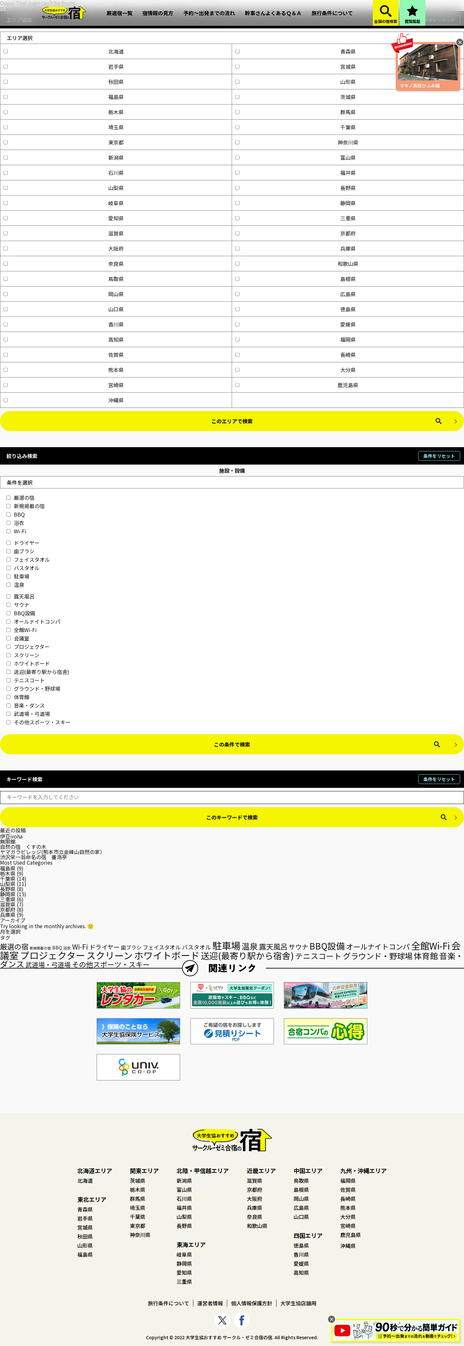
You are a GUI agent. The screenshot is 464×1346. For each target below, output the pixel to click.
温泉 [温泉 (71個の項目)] (250, 946)
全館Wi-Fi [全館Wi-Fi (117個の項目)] (430, 945)
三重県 (295, 218)
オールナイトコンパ (33, 621)
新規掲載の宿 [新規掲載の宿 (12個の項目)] (40, 948)
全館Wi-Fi (21, 629)
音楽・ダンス (25, 705)
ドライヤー (23, 542)
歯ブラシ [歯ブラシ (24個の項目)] (131, 947)
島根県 (295, 279)
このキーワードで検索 (232, 817)
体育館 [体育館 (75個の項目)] (426, 955)
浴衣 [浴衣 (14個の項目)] (67, 947)
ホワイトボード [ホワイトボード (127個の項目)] (166, 955)
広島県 (295, 294)
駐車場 (17, 576)
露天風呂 (20, 596)
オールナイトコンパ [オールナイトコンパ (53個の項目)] (378, 946)
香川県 (64, 324)
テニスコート (25, 680)
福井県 (295, 172)
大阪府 (64, 248)
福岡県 (295, 339)
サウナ (17, 604)
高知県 (64, 339)
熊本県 (64, 370)
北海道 (64, 51)
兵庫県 (295, 248)
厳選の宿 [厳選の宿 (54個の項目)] (14, 946)
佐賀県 (64, 354)
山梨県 (64, 188)
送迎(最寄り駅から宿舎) (37, 671)
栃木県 (64, 112)
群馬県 (295, 112)
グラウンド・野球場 (33, 688)
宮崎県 (64, 385)
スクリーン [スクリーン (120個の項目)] (109, 955)
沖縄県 (64, 400)
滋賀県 (64, 233)
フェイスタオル (28, 559)
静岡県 (295, 203)
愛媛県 (295, 324)
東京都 (64, 142)
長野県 (295, 188)
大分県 (295, 370)
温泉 (15, 584)
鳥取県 (64, 279)
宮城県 (295, 66)
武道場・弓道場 (28, 713)
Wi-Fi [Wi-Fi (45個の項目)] (80, 946)
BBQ (15, 514)
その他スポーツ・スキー (38, 722)
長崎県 (295, 354)
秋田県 (64, 81)
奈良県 (64, 263)
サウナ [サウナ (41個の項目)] (298, 946)
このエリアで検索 (232, 421)
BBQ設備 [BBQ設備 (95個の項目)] (327, 945)
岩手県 (64, 66)
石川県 (64, 172)
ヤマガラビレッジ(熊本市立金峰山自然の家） (52, 852)
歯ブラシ (20, 551)
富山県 (295, 157)
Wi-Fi (16, 531)
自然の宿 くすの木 (23, 846)
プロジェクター (28, 646)
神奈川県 (296, 142)
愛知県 (64, 218)
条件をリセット (439, 456)
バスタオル (23, 567)
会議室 (17, 638)
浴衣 (15, 522)
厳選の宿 (20, 497)
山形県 (295, 81)
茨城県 (295, 97)
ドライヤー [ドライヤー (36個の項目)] (104, 946)
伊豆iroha (11, 836)
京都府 (295, 233)
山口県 (64, 309)
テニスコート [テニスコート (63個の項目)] (318, 955)
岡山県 (64, 294)
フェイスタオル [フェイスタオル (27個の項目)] (162, 947)
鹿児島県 (296, 385)
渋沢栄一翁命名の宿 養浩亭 (33, 857)
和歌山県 (296, 263)
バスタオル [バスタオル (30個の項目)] (196, 947)
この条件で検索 (232, 744)
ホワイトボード (28, 663)
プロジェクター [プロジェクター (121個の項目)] (52, 955)
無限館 (7, 841)
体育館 (17, 696)
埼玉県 (64, 127)
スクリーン (22, 655)
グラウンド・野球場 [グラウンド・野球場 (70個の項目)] (377, 955)
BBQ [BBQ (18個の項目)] (57, 947)
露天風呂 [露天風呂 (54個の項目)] (273, 946)
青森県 (295, 51)
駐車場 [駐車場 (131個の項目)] (226, 945)
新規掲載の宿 (25, 505)
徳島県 (295, 309)
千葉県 (295, 127)
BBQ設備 (20, 613)
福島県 (64, 97)
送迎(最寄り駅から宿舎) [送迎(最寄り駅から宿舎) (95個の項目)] (247, 955)
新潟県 (64, 157)
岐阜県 (64, 203)
